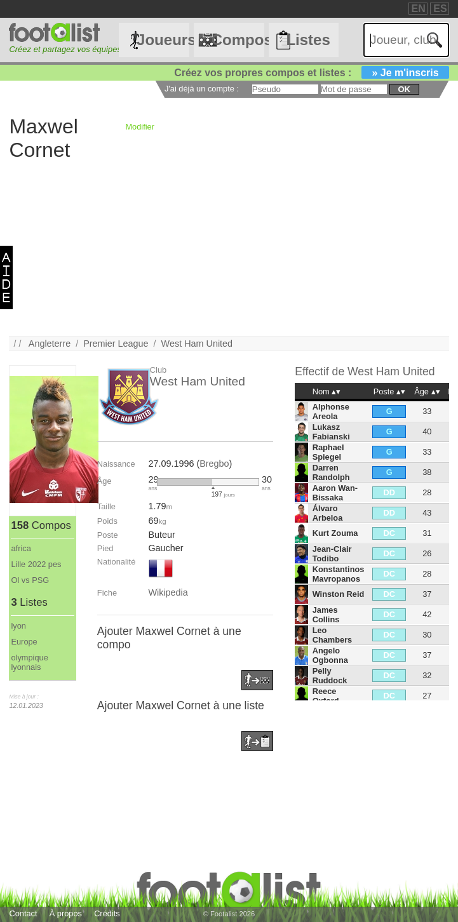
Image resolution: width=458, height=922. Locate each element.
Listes (308, 39)
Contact (23, 913)
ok (404, 89)
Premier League (115, 343)
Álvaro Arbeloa (328, 513)
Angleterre (50, 343)
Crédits (107, 913)
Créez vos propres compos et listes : (311, 72)
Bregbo (214, 463)
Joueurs (163, 39)
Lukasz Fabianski (331, 431)
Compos (238, 39)
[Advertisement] (228, 247)
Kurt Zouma (335, 533)
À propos (66, 913)
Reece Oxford (326, 695)
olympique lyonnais (29, 662)
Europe (24, 641)
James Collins (326, 614)
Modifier (139, 126)
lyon (18, 626)
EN (419, 8)
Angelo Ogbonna (330, 655)
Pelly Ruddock (330, 675)
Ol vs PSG (30, 580)
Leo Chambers (333, 635)
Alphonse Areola (331, 411)
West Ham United (197, 343)
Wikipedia (167, 592)
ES (440, 8)
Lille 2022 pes (36, 564)
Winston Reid (339, 594)
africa (20, 548)
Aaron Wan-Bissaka (335, 492)
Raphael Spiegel (328, 452)
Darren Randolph (331, 472)
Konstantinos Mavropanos (339, 574)
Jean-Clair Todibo (332, 553)
